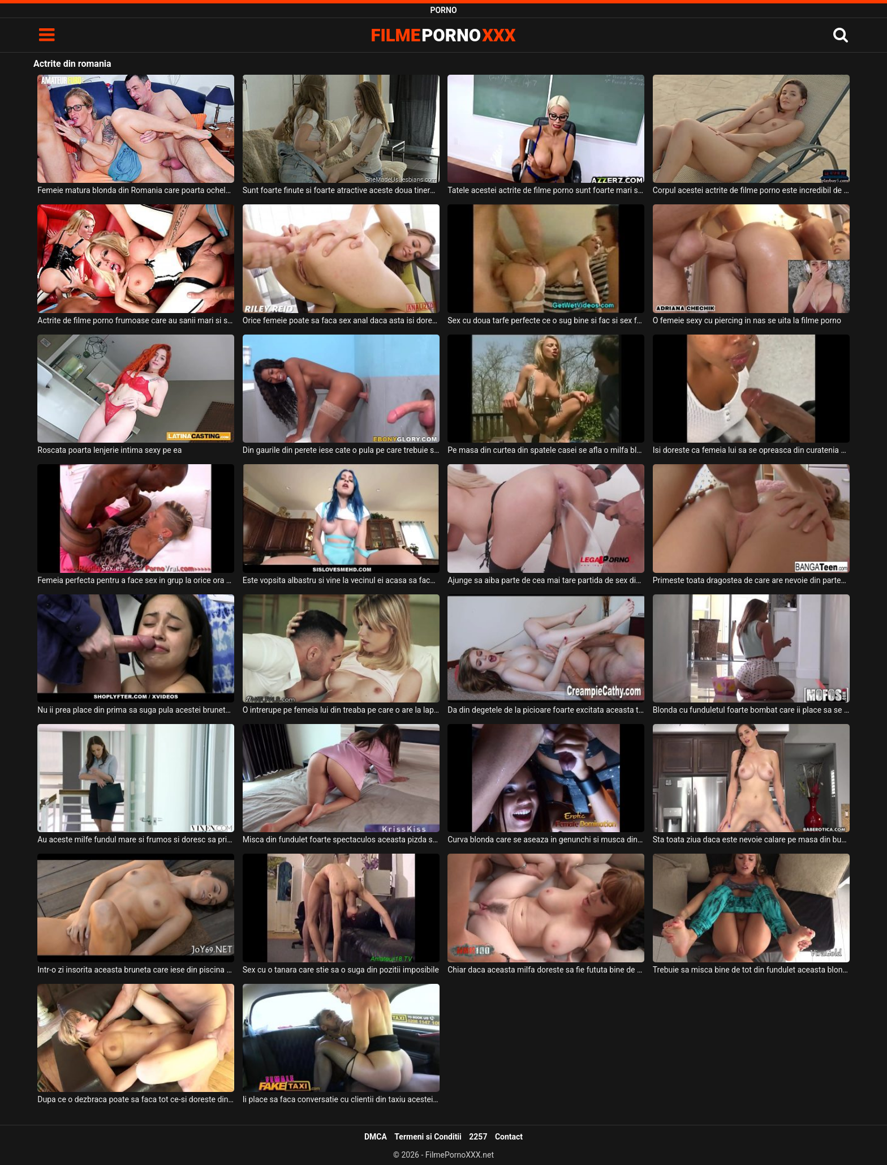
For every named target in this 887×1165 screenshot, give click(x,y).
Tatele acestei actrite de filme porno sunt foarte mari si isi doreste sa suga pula (545, 190)
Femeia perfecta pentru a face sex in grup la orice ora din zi (135, 580)
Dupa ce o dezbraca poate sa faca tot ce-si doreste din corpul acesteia (135, 1099)
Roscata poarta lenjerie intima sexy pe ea (109, 450)
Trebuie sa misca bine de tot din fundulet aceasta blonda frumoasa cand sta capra (751, 969)
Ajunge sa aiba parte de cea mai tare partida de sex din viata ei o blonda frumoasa (545, 580)
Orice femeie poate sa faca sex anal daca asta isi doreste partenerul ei (341, 320)
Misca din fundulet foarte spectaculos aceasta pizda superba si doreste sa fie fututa (341, 839)
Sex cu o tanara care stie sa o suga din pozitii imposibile (341, 969)
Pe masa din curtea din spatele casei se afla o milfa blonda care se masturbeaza (545, 450)
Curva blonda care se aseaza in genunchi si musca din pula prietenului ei (545, 839)
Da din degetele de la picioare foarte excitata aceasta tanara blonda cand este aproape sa (545, 709)
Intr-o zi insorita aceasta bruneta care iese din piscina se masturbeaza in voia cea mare (135, 969)
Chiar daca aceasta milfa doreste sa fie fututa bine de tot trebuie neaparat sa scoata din (545, 969)
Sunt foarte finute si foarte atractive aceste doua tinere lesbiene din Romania (341, 190)
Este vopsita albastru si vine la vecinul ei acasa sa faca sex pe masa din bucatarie (341, 580)
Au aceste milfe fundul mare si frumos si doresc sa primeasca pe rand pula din (135, 839)
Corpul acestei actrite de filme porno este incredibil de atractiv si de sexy (751, 190)
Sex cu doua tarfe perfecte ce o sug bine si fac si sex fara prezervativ (545, 320)
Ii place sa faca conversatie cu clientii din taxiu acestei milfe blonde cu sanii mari (341, 1099)
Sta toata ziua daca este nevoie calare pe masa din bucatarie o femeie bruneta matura (751, 839)
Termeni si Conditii (427, 1136)
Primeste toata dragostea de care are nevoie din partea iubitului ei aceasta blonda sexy (751, 580)
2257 (478, 1136)
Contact (509, 1136)
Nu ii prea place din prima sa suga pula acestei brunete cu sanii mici (135, 709)
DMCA (375, 1136)
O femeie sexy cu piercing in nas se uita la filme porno (747, 320)
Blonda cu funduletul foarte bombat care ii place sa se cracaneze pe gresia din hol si (751, 709)
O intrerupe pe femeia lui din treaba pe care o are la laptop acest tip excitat (341, 709)
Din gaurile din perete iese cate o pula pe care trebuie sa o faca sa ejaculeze (341, 450)
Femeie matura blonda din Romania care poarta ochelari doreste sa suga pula (135, 190)
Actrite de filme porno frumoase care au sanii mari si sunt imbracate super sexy (135, 320)
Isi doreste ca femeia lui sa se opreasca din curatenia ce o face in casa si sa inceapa (751, 450)
